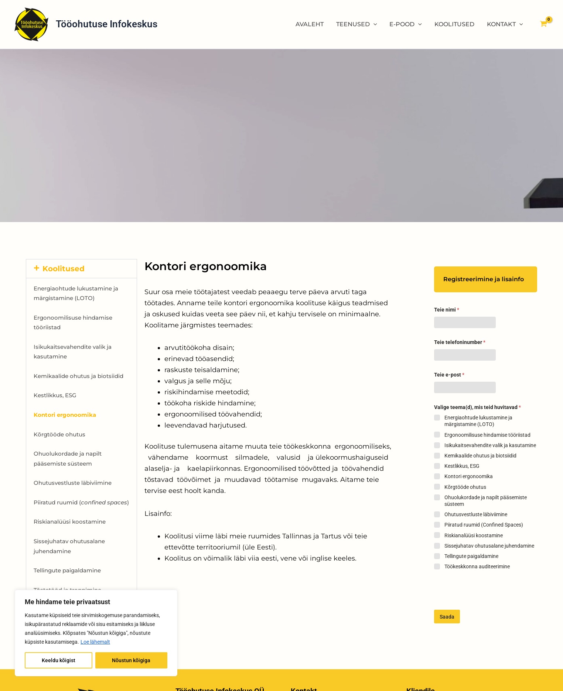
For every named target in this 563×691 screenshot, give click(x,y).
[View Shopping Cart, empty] (543, 24)
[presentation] (490, 606)
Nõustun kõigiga (131, 660)
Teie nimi (446, 310)
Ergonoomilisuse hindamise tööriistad (487, 435)
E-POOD (407, 24)
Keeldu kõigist (58, 660)
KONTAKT (505, 24)
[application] (375, 24)
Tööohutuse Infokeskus (106, 24)
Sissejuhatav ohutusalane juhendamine (489, 546)
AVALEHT (312, 24)
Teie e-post (449, 375)
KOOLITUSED (455, 24)
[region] (96, 633)
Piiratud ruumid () (81, 502)
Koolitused (63, 268)
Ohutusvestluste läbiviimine (73, 482)
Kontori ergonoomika (468, 476)
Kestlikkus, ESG (55, 395)
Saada (447, 617)
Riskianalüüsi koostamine (70, 521)
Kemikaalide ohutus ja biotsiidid (78, 375)
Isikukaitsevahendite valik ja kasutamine (490, 445)
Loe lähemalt (95, 642)
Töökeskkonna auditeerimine (477, 566)
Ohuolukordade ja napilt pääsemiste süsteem (485, 500)
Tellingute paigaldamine (67, 570)
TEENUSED (358, 24)
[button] (81, 268)
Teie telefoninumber (459, 342)
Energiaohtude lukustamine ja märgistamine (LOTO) (478, 421)
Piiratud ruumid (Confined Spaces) (483, 525)
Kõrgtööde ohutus (59, 434)
